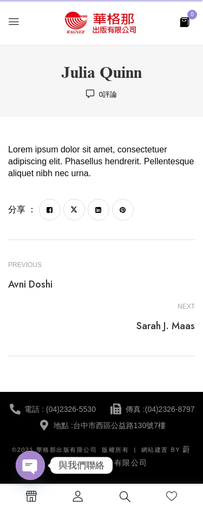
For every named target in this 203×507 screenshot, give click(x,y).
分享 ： (22, 209)
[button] (184, 21)
